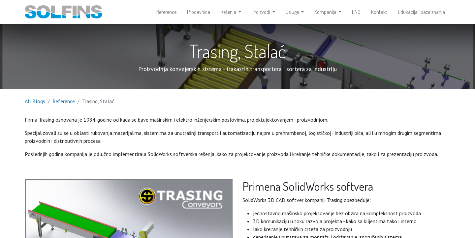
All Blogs (35, 101)
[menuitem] (166, 12)
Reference (63, 101)
